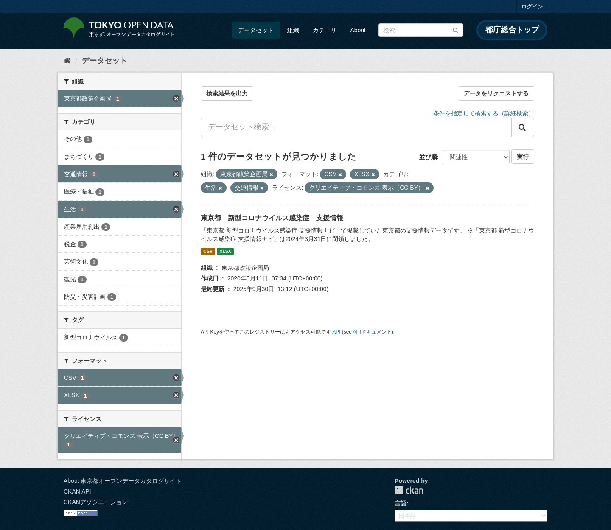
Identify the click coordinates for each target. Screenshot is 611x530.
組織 (293, 30)
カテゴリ (324, 30)
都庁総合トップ (512, 29)
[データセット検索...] (356, 127)
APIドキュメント (372, 332)
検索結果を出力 (227, 93)
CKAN (409, 490)
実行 (523, 156)
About (358, 30)
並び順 (428, 157)
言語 (400, 503)
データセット (256, 30)
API (336, 332)
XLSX (225, 251)
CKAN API (77, 491)
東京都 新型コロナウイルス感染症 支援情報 (272, 218)
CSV (208, 251)
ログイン (532, 6)
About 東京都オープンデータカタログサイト (123, 480)
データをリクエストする (496, 93)
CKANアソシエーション (96, 502)
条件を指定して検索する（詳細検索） (483, 113)
